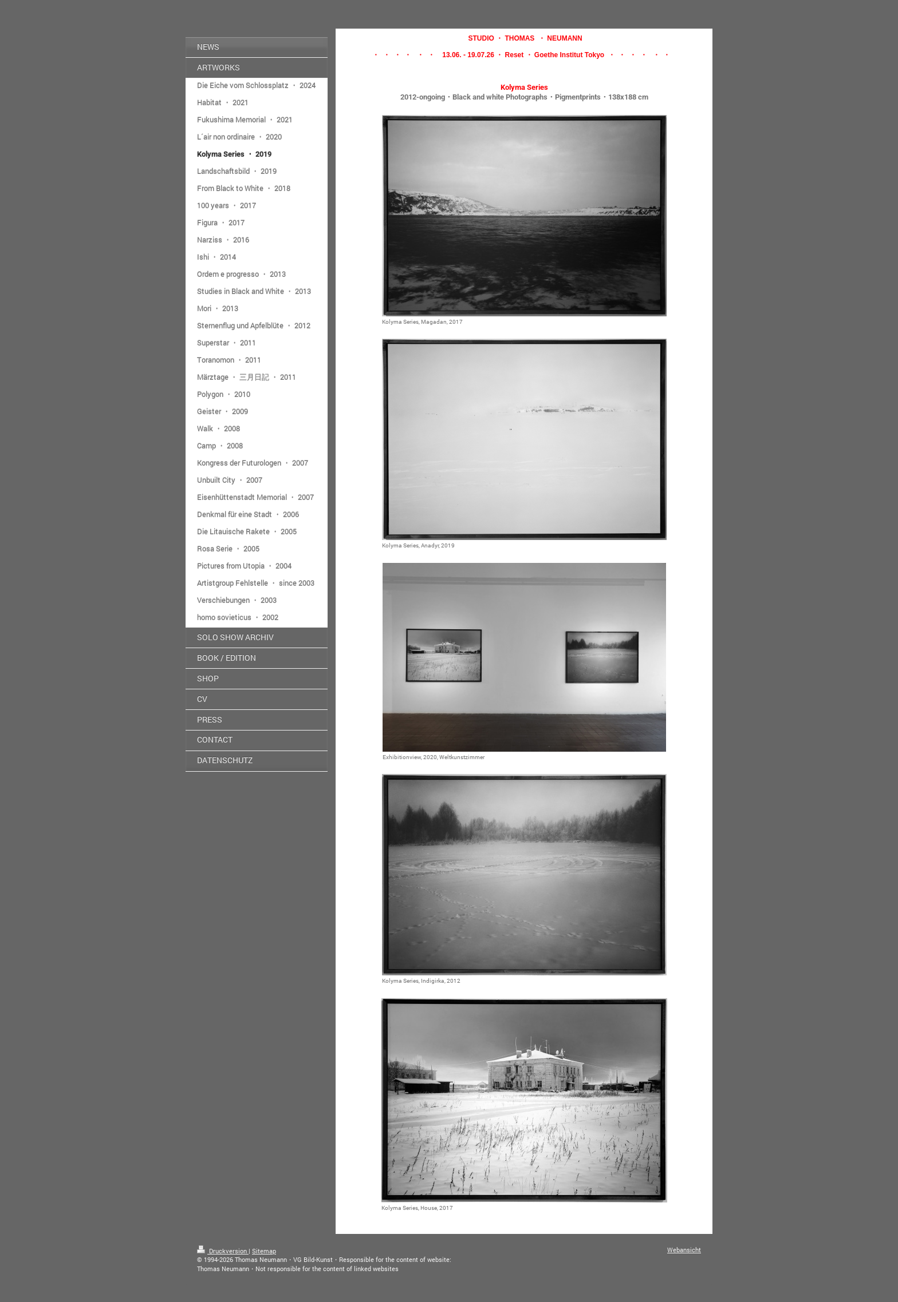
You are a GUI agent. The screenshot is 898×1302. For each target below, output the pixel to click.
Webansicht (684, 1249)
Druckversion (223, 1251)
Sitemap (264, 1251)
